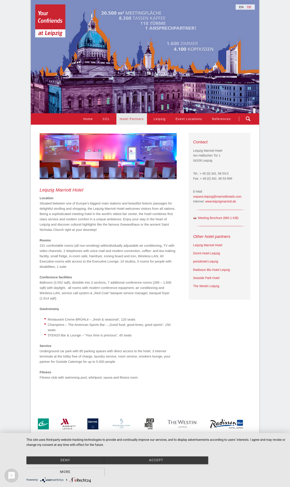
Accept (156, 472)
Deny (65, 472)
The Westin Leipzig (206, 286)
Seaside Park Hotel (206, 278)
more (247, 472)
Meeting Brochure (218, 218)
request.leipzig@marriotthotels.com (217, 196)
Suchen (248, 118)
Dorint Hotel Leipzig (206, 253)
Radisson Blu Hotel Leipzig (211, 270)
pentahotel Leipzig (205, 261)
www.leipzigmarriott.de (220, 201)
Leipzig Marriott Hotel (207, 245)
